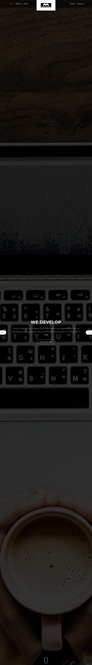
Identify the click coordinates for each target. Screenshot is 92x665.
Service (26, 4)
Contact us (80, 4)
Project (72, 4)
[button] (3, 332)
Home (11, 4)
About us (18, 4)
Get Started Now (46, 342)
